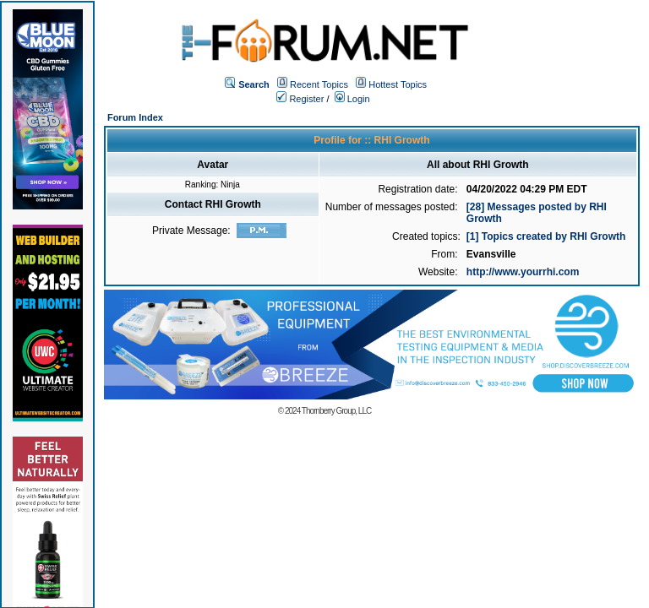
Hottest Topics (397, 84)
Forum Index (135, 117)
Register (300, 99)
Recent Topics (319, 84)
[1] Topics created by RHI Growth (545, 236)
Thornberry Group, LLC (336, 410)
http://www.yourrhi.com (523, 272)
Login (352, 99)
